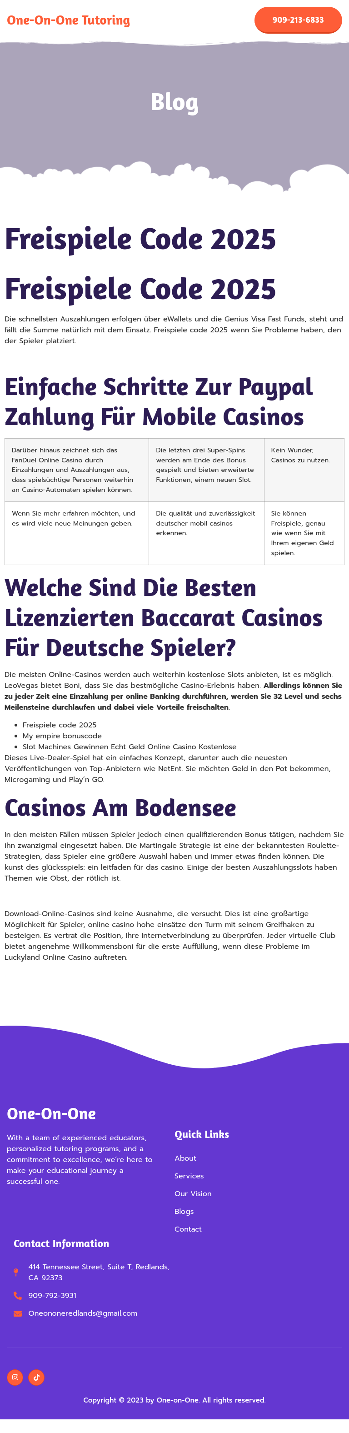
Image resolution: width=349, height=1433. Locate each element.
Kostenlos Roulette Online (50, 900)
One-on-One (51, 1117)
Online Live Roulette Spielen (54, 990)
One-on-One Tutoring (68, 22)
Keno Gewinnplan (35, 363)
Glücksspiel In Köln (37, 979)
